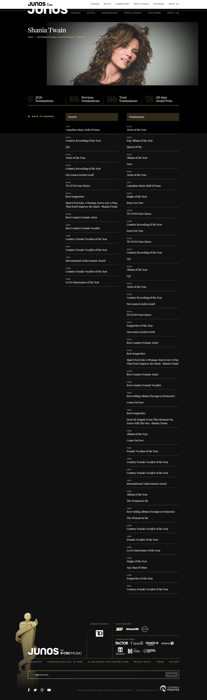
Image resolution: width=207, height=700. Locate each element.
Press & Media (133, 12)
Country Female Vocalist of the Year (86, 239)
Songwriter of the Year (140, 325)
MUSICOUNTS (35, 661)
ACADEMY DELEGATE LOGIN (166, 6)
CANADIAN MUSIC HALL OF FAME (64, 661)
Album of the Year (137, 158)
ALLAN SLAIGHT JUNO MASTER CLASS (108, 661)
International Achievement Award (85, 261)
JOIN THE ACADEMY (142, 6)
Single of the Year (137, 196)
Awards (76, 12)
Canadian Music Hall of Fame (83, 130)
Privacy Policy (142, 661)
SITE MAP (174, 661)
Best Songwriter (75, 196)
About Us (173, 12)
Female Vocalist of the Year (142, 451)
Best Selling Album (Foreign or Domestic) (151, 396)
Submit (171, 674)
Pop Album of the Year (140, 140)
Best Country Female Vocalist (83, 228)
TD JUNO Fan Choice (78, 186)
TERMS (160, 661)
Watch (91, 12)
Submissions (110, 12)
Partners (154, 12)
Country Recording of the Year (83, 140)
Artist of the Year (75, 158)
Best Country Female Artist (81, 217)
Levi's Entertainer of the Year (82, 282)
